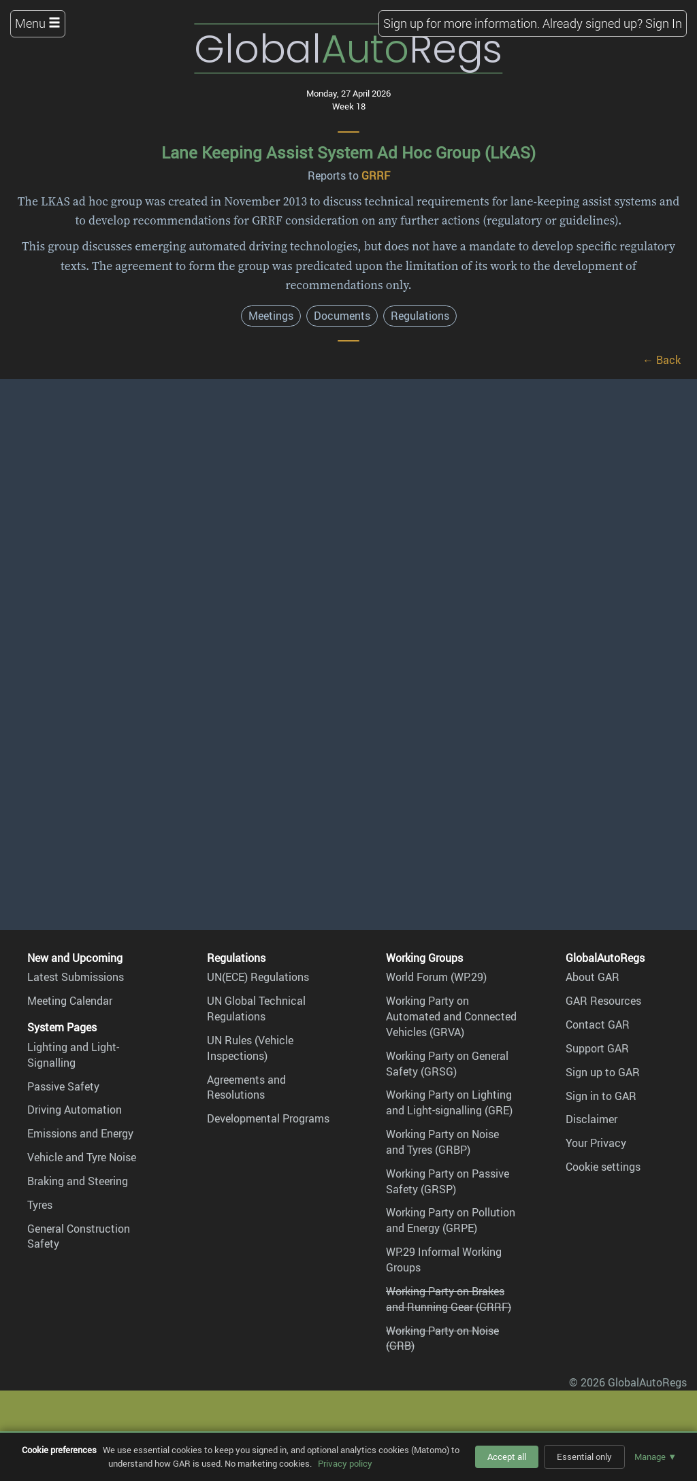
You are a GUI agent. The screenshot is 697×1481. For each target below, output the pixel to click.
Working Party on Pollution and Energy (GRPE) (450, 1220)
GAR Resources (603, 1000)
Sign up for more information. (461, 23)
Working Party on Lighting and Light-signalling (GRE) (449, 1102)
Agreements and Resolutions (246, 1087)
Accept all (506, 1456)
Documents (342, 315)
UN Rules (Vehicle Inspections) (250, 1048)
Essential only (584, 1456)
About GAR (592, 976)
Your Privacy (596, 1142)
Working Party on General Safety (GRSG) (447, 1063)
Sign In (663, 23)
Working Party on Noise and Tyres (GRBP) (442, 1142)
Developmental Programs (268, 1118)
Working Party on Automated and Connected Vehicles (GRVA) (451, 1016)
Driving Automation (74, 1109)
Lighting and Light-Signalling (73, 1054)
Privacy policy (345, 1463)
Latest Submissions (75, 976)
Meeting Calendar (69, 1000)
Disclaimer (591, 1119)
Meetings (270, 315)
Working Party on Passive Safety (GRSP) (447, 1181)
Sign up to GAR (603, 1072)
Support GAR (597, 1048)
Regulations (420, 315)
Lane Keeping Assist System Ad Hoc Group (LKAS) (348, 152)
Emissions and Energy (80, 1133)
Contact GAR (598, 1024)
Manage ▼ (655, 1456)
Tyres (39, 1204)
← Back (662, 359)
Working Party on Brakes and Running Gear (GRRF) (448, 1299)
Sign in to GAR (601, 1095)
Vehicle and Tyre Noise (81, 1157)
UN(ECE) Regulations (258, 976)
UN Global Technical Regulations (256, 1008)
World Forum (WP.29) (436, 976)
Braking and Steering (77, 1181)
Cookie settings (603, 1166)
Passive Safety (63, 1086)
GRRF (375, 175)
